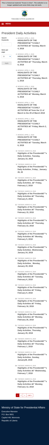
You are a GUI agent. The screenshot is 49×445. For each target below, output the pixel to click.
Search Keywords (5, 39)
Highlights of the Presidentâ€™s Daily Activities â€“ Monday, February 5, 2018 (32, 236)
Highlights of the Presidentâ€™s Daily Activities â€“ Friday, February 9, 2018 (32, 290)
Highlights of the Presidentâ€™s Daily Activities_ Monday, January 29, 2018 (32, 263)
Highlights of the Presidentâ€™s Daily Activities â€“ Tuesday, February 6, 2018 (32, 276)
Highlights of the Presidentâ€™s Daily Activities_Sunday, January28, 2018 (32, 357)
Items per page (5, 51)
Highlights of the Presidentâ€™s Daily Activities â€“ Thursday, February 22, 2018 (32, 223)
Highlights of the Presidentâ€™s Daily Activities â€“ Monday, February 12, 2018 (32, 384)
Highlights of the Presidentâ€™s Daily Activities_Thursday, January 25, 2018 (32, 330)
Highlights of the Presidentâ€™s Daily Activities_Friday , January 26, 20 (32, 169)
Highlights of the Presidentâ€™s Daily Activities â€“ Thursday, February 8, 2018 (32, 196)
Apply (6, 63)
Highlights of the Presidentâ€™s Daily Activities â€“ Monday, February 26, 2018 (32, 317)
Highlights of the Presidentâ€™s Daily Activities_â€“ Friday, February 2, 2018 (32, 183)
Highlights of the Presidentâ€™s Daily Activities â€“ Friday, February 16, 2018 (32, 303)
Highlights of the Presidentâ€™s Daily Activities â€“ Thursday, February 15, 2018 (32, 209)
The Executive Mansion (22, 19)
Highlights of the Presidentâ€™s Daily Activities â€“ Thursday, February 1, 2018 (32, 344)
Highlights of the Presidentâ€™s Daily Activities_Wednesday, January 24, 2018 (32, 250)
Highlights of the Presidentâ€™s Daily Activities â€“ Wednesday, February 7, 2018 (32, 370)
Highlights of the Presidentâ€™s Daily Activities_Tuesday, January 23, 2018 (32, 156)
